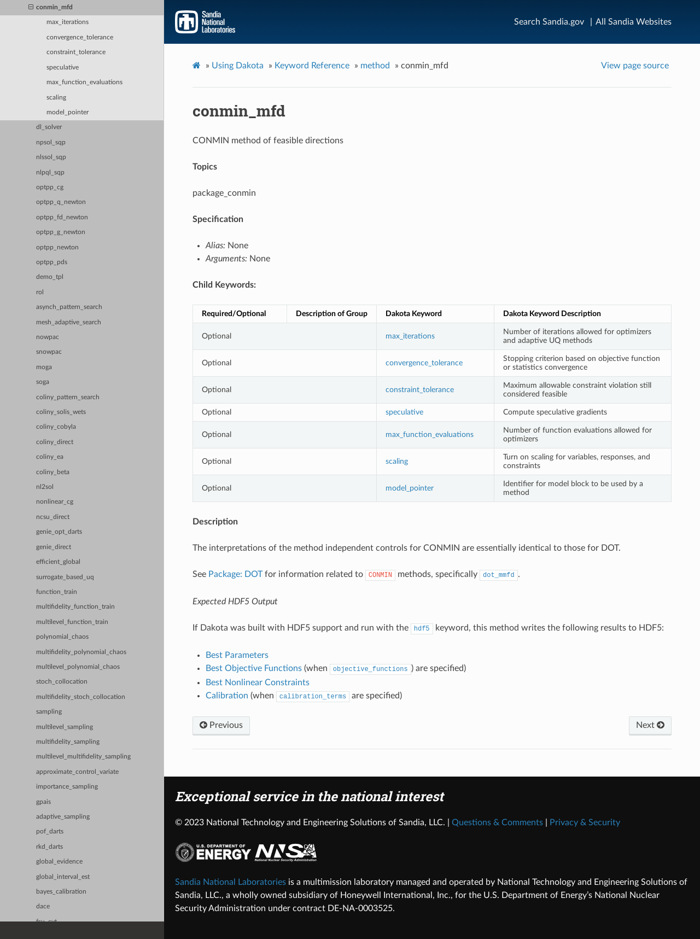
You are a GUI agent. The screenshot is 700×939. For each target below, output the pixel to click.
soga (42, 382)
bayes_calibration (61, 892)
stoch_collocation (62, 682)
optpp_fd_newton (62, 217)
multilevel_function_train (72, 622)
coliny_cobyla (56, 427)
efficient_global (58, 562)
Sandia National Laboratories (230, 882)
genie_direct (53, 547)
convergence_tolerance (79, 37)
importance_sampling (67, 787)
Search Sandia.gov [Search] (549, 22)
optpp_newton (57, 247)
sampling (49, 712)
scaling (56, 98)
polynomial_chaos (62, 637)
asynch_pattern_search (69, 307)
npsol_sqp (51, 142)
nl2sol (45, 487)
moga (44, 367)
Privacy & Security (585, 822)
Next (650, 725)
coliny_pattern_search (68, 397)
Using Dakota (238, 65)
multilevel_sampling (64, 727)
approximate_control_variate (77, 772)
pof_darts (49, 832)
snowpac (49, 352)
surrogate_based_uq (65, 577)
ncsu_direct (52, 517)
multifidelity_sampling (68, 742)
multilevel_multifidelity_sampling (83, 757)
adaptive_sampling (63, 817)
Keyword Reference (312, 65)
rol (40, 292)
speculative (62, 68)
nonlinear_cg (54, 502)
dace (43, 906)
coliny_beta (52, 472)
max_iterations (67, 22)
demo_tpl (49, 277)
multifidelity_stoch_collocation (80, 697)
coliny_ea (49, 457)
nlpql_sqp (50, 173)
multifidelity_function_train (75, 607)
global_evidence (59, 862)
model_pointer (67, 112)
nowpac (47, 337)
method (375, 65)
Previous (221, 725)
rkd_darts (49, 847)
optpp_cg (49, 187)
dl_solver (49, 127)
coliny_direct (54, 442)
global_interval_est (63, 877)
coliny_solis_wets (61, 412)
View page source (635, 65)
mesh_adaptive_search (68, 322)
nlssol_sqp (51, 157)
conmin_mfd (50, 8)
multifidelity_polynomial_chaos (81, 652)
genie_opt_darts (59, 532)
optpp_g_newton (60, 232)
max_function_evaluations (84, 82)
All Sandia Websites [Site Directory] (634, 22)
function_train (56, 592)
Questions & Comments (497, 822)
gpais (43, 802)
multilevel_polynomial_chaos (78, 667)
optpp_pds (51, 262)
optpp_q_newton (61, 202)
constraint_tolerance (76, 52)
